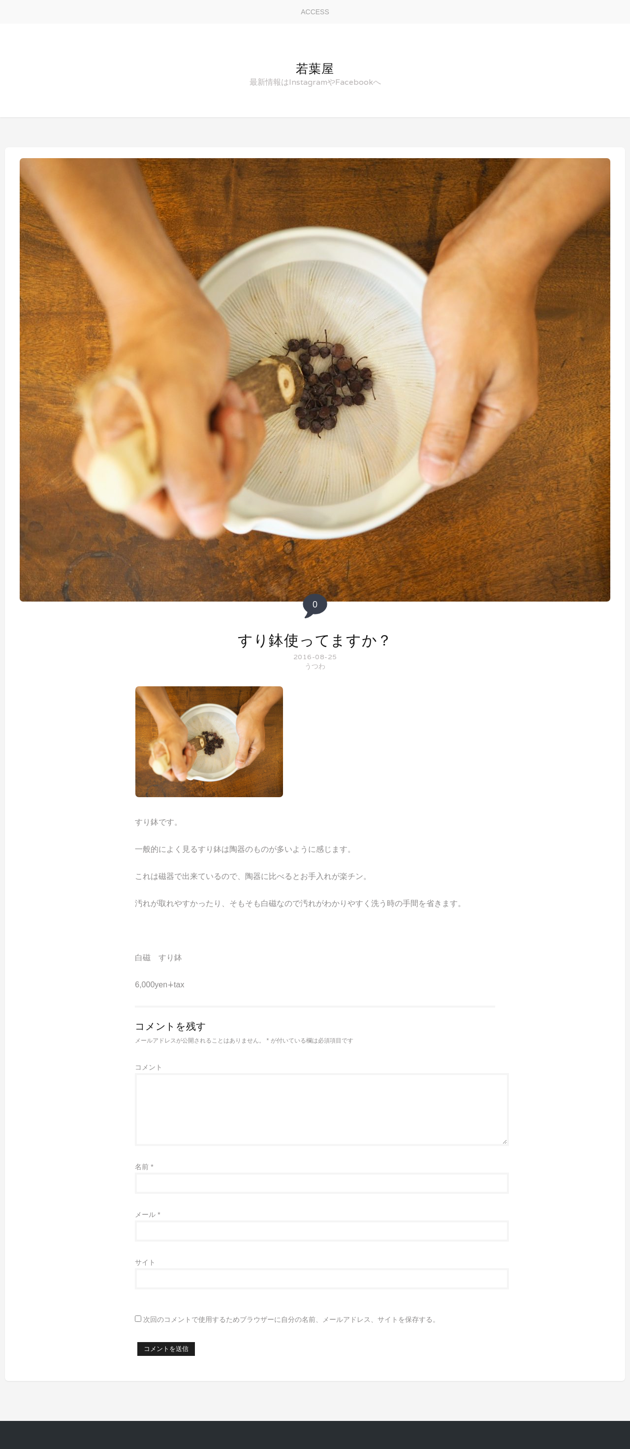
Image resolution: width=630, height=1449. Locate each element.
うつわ (315, 666)
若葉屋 (315, 68)
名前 (144, 1167)
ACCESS (315, 12)
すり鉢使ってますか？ (315, 640)
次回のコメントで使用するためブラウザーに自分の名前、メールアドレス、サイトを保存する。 (291, 1319)
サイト (145, 1262)
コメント (148, 1067)
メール (147, 1214)
